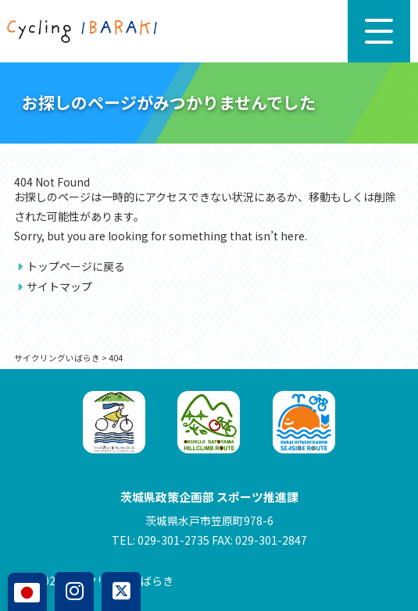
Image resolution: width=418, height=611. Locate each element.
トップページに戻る (76, 266)
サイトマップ (59, 286)
